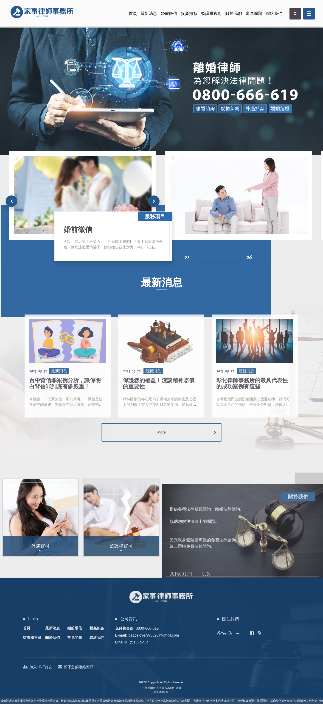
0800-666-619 (147, 628)
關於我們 (233, 14)
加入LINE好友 (38, 667)
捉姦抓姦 (188, 14)
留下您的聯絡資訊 (76, 667)
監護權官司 (210, 14)
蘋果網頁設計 (161, 692)
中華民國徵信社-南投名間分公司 (161, 688)
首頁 (132, 14)
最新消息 (148, 14)
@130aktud (139, 642)
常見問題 (253, 14)
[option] (161, 91)
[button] (154, 201)
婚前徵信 (168, 14)
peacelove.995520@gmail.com (154, 635)
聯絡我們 (273, 14)
